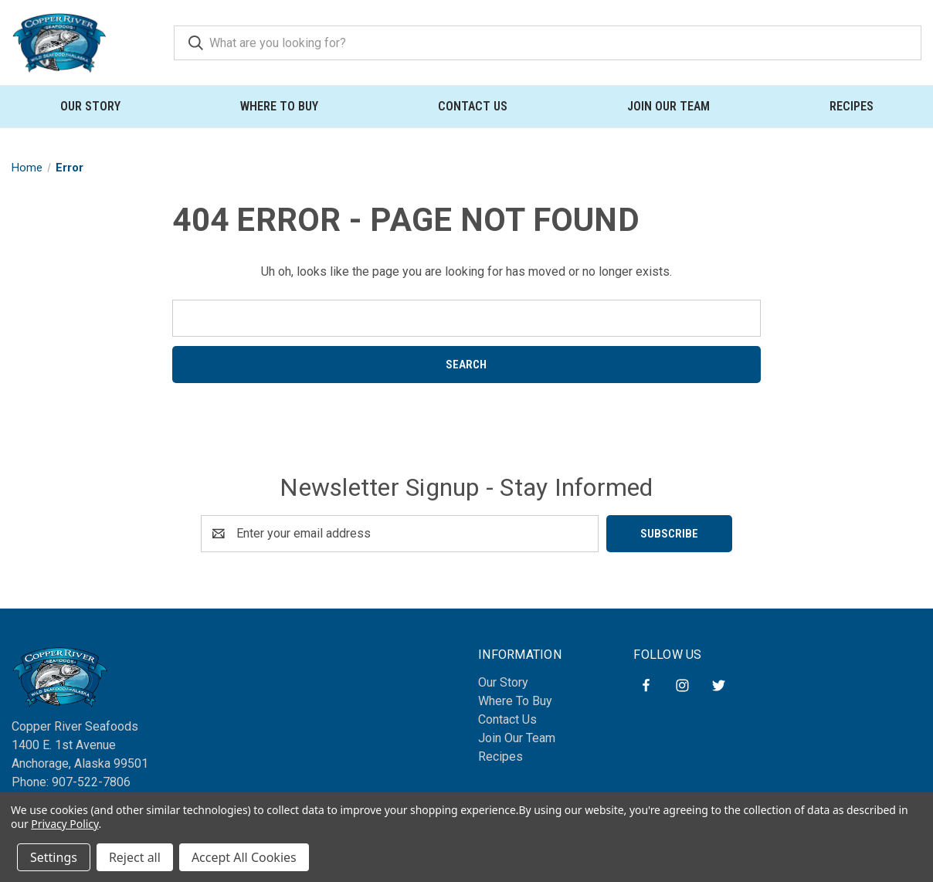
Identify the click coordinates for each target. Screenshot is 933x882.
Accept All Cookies (244, 857)
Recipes (852, 106)
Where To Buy (279, 106)
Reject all (135, 857)
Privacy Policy (64, 823)
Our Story (90, 106)
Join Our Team (668, 106)
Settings (53, 857)
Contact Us (472, 106)
